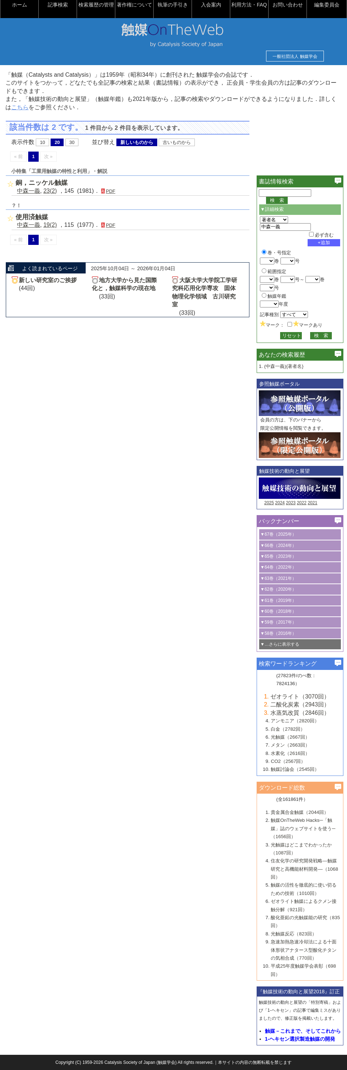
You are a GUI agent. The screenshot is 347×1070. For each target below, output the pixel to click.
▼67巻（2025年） (278, 534)
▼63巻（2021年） (278, 578)
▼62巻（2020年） (278, 589)
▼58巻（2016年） (278, 633)
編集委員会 (326, 5)
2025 (269, 502)
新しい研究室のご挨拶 (48, 280)
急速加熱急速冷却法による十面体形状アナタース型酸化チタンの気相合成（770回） (304, 950)
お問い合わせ (288, 5)
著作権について (134, 5)
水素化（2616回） (290, 753)
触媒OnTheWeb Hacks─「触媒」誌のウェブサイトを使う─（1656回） (303, 828)
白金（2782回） (288, 729)
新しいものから (136, 142)
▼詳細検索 (272, 209)
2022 (302, 502)
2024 (280, 502)
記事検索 (58, 5)
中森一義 (28, 191)
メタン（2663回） (290, 745)
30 (71, 142)
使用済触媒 (32, 217)
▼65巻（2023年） (278, 556)
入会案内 (211, 5)
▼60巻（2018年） (278, 611)
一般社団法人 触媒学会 (295, 56)
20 (57, 142)
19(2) (50, 225)
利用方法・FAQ (249, 5)
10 (42, 142)
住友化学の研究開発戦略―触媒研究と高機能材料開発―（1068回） (304, 869)
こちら (20, 107)
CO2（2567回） (288, 761)
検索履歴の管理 (96, 5)
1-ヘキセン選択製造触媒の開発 (300, 1039)
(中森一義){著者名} (284, 366)
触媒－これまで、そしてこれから (303, 1031)
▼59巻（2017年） (278, 622)
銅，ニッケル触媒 (42, 182)
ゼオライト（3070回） (300, 696)
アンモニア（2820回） (295, 720)
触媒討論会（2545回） (295, 769)
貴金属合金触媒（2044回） (300, 812)
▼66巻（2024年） (278, 545)
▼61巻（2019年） (278, 600)
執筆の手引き (173, 5)
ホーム (19, 5)
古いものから (177, 142)
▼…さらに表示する (279, 644)
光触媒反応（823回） (293, 934)
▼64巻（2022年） (278, 567)
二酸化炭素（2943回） (300, 704)
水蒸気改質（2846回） (300, 713)
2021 (312, 502)
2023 (291, 502)
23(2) (50, 191)
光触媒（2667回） (290, 737)
